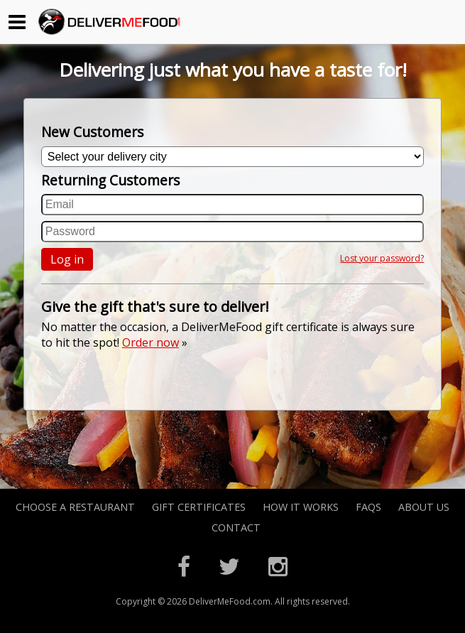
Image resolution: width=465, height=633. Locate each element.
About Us (423, 507)
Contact (236, 527)
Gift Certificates (199, 507)
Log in (67, 259)
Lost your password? (382, 258)
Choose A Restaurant (75, 507)
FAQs (368, 507)
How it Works (301, 507)
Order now (150, 342)
